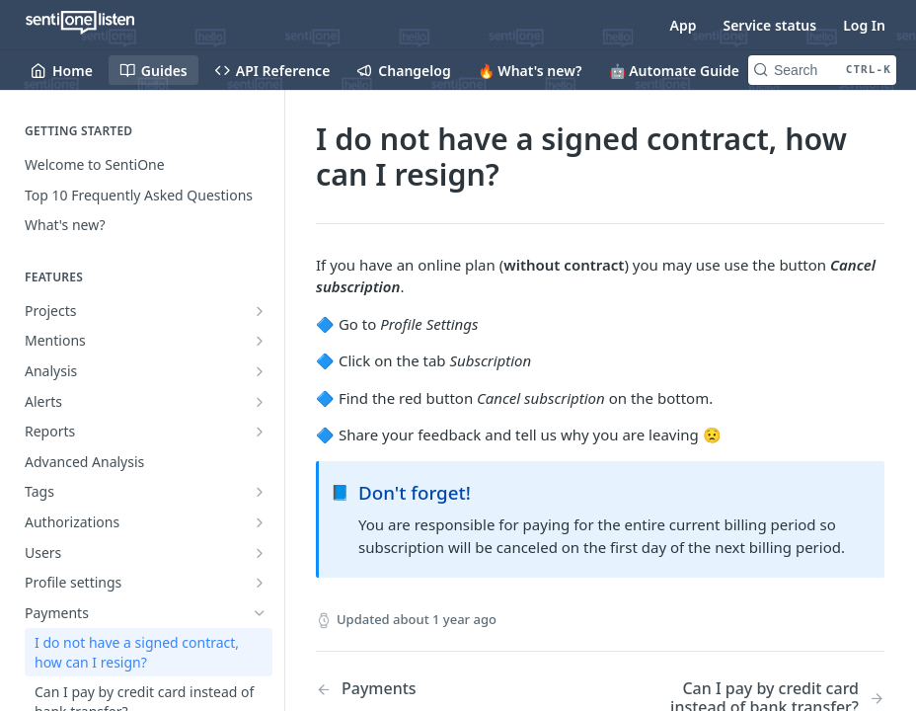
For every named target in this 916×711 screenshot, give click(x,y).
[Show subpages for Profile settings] (259, 583)
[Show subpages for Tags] (259, 492)
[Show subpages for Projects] (259, 311)
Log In (864, 25)
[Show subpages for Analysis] (259, 371)
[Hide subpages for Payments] (259, 613)
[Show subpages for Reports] (259, 431)
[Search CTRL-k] (822, 70)
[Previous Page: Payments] (438, 688)
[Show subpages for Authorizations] (259, 522)
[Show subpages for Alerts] (259, 402)
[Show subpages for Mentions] (259, 341)
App (683, 25)
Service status (769, 25)
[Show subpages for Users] (259, 553)
